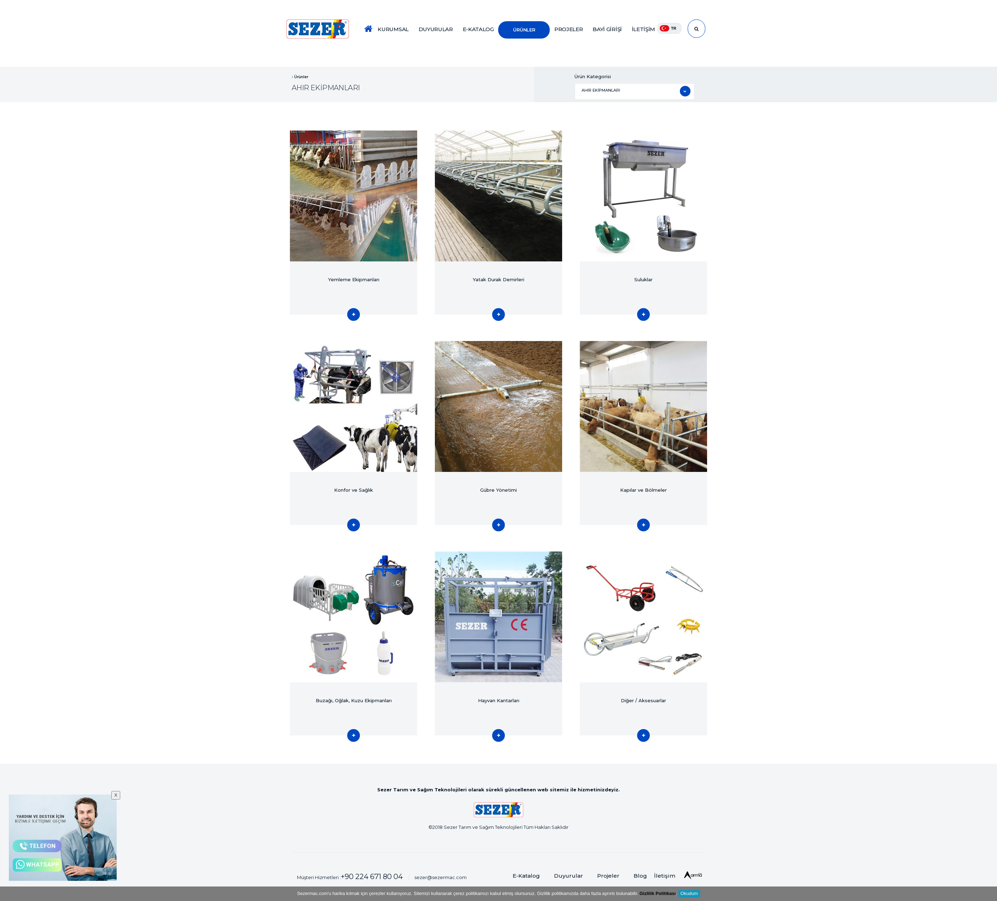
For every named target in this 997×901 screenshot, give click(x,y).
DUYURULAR (436, 29)
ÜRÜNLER (524, 30)
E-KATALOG (478, 29)
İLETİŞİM (643, 29)
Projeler (608, 875)
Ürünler (301, 76)
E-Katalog (526, 875)
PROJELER (568, 29)
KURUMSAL (393, 29)
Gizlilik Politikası (658, 893)
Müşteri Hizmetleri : (350, 876)
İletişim (664, 875)
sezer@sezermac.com (440, 877)
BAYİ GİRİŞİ (607, 29)
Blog (640, 875)
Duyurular (568, 875)
